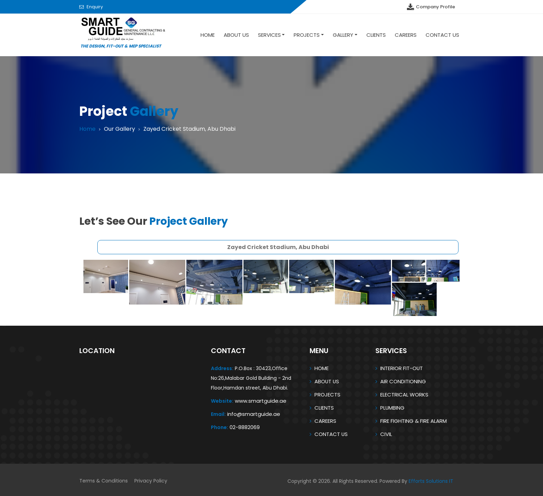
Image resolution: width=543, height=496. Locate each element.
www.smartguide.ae (260, 400)
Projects (307, 35)
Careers (406, 35)
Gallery (343, 35)
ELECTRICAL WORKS (404, 394)
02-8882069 (245, 427)
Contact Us (442, 35)
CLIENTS (324, 407)
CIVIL (386, 434)
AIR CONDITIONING (403, 381)
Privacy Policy (150, 481)
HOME (321, 368)
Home (208, 35)
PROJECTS (327, 394)
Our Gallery (122, 129)
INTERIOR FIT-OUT (401, 368)
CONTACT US (331, 434)
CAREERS (325, 421)
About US (236, 35)
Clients (376, 35)
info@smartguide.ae (253, 414)
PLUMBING (392, 407)
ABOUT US (327, 381)
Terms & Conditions (103, 481)
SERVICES (269, 35)
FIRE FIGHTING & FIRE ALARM (413, 421)
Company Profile (430, 6)
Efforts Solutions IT (431, 481)
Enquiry (95, 6)
